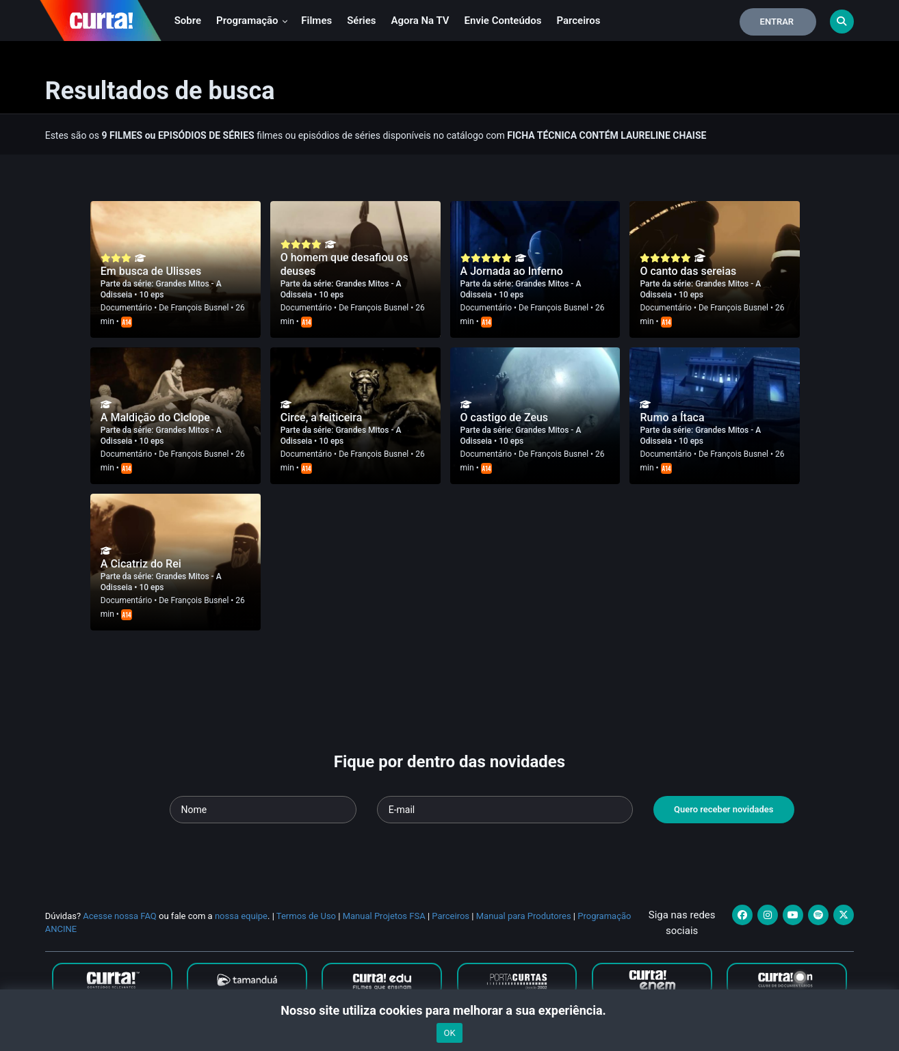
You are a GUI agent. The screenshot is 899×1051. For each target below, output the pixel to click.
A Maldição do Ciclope (155, 417)
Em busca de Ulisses (151, 271)
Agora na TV (420, 20)
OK (449, 1033)
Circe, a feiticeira (322, 417)
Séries (361, 20)
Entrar (777, 21)
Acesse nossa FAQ (120, 916)
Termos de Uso (306, 916)
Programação (252, 20)
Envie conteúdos (503, 20)
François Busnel (199, 307)
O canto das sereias (688, 271)
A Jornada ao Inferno (511, 271)
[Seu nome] (263, 809)
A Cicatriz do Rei (141, 563)
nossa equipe (241, 916)
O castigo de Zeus (504, 417)
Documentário (126, 307)
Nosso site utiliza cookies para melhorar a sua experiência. (449, 1010)
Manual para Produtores (523, 916)
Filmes (316, 20)
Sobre (187, 20)
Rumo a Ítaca (672, 417)
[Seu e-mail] (505, 809)
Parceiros (578, 20)
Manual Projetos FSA (384, 916)
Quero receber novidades (724, 809)
